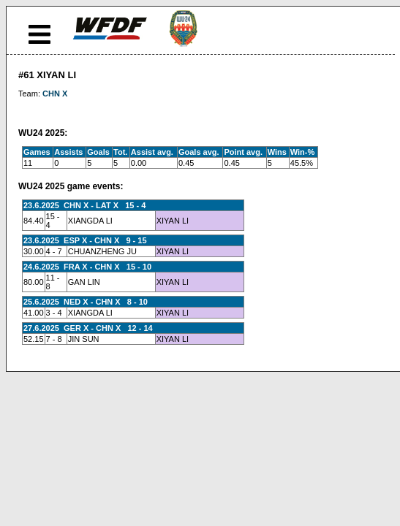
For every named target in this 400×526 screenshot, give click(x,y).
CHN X (54, 93)
